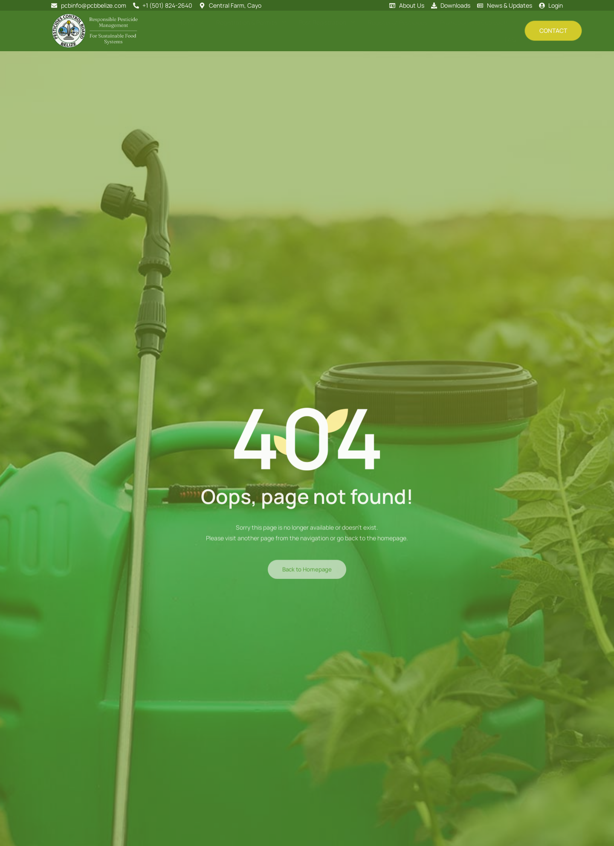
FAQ (512, 31)
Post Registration (328, 30)
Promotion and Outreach (463, 30)
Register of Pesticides (390, 31)
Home (207, 30)
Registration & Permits (260, 30)
